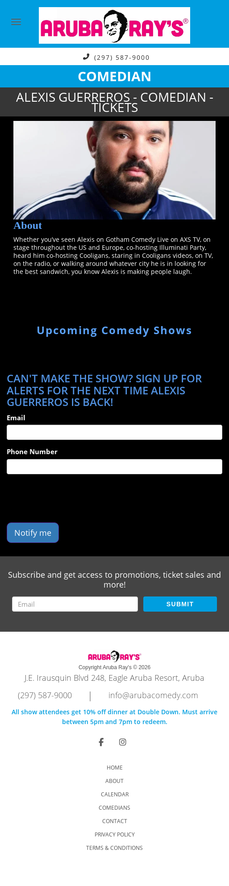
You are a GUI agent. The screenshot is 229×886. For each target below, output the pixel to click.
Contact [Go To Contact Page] (114, 821)
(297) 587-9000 (122, 57)
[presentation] (74, 498)
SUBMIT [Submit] (180, 604)
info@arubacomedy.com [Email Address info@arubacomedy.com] (153, 695)
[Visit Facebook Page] (101, 742)
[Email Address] (75, 604)
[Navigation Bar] (16, 22)
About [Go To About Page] (114, 781)
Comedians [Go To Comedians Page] (114, 807)
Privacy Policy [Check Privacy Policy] (115, 834)
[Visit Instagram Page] (122, 742)
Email (16, 417)
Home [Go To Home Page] (115, 767)
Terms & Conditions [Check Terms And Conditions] (114, 848)
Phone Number (32, 451)
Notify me (32, 532)
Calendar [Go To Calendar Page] (115, 794)
